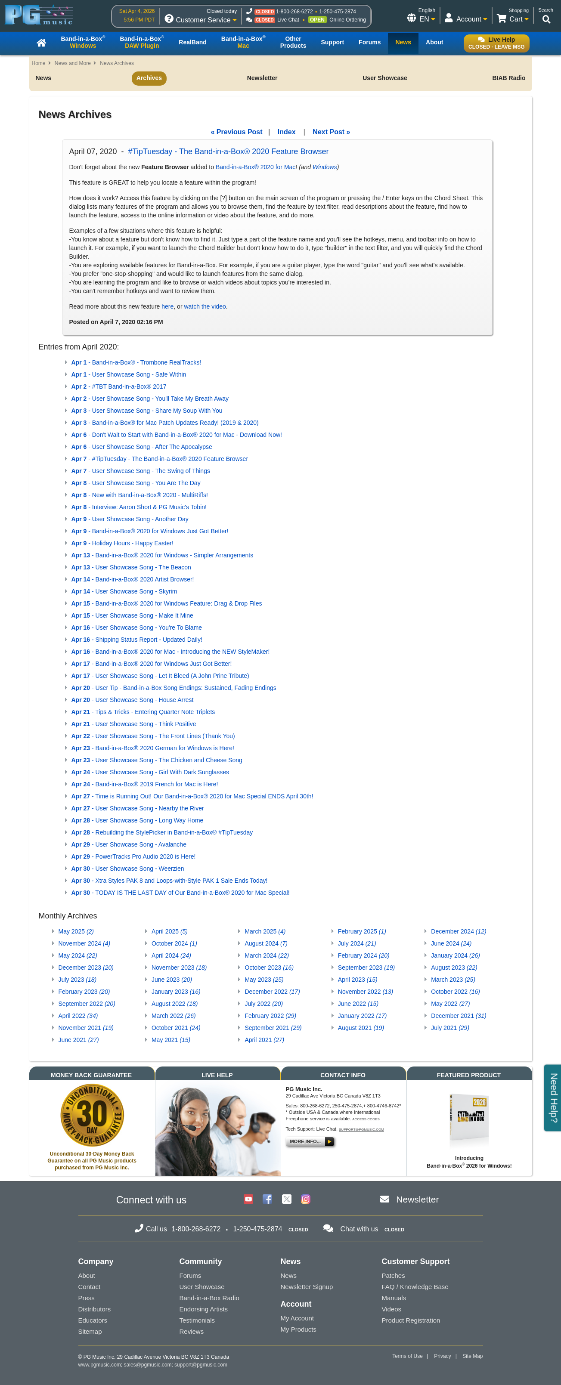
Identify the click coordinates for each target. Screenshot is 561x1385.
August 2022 (175, 1003)
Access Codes (366, 1119)
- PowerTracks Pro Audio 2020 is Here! (133, 856)
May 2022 (450, 1003)
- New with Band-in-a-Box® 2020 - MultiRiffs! (139, 495)
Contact (89, 1286)
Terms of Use (407, 1356)
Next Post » (331, 132)
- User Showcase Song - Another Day (130, 519)
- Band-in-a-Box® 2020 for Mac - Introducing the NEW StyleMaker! (170, 651)
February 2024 (364, 955)
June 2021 (79, 1039)
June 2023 (172, 979)
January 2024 (455, 955)
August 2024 (266, 943)
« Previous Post (237, 132)
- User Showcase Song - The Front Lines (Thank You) (153, 736)
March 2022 (174, 1015)
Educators (93, 1320)
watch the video (205, 306)
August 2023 (454, 967)
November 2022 (365, 991)
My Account (297, 1318)
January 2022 (362, 1015)
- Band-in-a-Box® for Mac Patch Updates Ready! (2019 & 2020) (165, 422)
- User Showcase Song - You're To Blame (136, 627)
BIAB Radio (508, 77)
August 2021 (361, 1027)
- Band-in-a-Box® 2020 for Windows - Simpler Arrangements (162, 555)
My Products (298, 1329)
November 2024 (85, 943)
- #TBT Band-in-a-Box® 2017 (119, 386)
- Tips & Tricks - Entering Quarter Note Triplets (143, 711)
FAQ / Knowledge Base (415, 1286)
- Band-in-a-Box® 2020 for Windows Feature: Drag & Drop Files (166, 603)
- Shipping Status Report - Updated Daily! (136, 639)
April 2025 (170, 931)
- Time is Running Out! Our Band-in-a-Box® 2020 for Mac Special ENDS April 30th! (192, 796)
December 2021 (458, 1015)
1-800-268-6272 (294, 12)
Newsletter (262, 77)
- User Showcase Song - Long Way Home (137, 820)
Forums (190, 1275)
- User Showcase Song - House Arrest (132, 699)
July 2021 (450, 1027)
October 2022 (455, 991)
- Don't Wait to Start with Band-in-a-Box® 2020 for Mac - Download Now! (176, 434)
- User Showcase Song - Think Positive (133, 723)
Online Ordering (347, 20)
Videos (392, 1309)
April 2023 (358, 979)
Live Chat (288, 20)
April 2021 (264, 1039)
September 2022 (87, 1003)
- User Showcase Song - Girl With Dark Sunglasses (150, 772)
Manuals (394, 1298)
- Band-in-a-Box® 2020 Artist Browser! (132, 579)
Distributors (94, 1309)
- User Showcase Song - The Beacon (131, 567)
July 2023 (78, 979)
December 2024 (458, 931)
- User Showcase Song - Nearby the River (137, 808)
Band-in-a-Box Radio (209, 1298)
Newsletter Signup (307, 1286)
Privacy (442, 1356)
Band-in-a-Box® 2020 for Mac (255, 167)
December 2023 (86, 967)
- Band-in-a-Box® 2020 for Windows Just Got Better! (150, 531)
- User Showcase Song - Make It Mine (132, 615)
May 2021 (171, 1039)
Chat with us (359, 1229)
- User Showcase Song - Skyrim (124, 591)
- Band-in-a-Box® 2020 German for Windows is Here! (152, 748)
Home (39, 63)
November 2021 (86, 1027)
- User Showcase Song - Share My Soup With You (147, 410)
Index (287, 132)
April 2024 (171, 955)
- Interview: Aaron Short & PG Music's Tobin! (139, 507)
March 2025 (265, 931)
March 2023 (453, 979)
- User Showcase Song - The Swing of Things (140, 470)
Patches (393, 1275)
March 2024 (267, 955)
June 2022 (358, 1003)
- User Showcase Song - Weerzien (127, 868)
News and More (73, 63)
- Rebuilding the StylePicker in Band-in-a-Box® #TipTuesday (162, 832)
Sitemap (90, 1331)
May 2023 (264, 979)
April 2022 (78, 1015)
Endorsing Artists (204, 1309)
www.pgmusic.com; (100, 1365)
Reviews (192, 1331)
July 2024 (357, 943)
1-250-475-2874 (337, 12)
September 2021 (273, 1027)
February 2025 (362, 931)
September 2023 (366, 967)
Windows (325, 167)
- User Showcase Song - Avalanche (128, 844)
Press (86, 1298)
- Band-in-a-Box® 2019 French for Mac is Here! (144, 784)
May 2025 (76, 931)
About (86, 1275)
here (167, 306)
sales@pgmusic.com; (149, 1365)
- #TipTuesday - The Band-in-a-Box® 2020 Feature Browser (159, 458)
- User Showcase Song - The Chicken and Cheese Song (156, 760)
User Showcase (385, 77)
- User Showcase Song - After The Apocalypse (141, 446)
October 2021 (176, 1027)
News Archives (117, 63)
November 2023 (179, 967)
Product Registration (411, 1320)
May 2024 (78, 955)
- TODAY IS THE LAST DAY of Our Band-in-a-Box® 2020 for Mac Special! (180, 892)
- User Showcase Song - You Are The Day (136, 482)
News (44, 77)
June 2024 (451, 943)
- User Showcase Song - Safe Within (128, 374)
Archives (149, 77)
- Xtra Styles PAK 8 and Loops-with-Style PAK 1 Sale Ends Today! (169, 880)
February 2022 (270, 1015)
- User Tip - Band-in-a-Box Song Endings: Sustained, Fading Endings (173, 687)
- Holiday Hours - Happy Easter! (122, 543)
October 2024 (174, 943)
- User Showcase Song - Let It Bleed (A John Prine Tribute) (160, 675)
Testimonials (197, 1320)
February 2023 (84, 991)
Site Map (472, 1356)
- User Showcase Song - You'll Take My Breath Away (150, 398)
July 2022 (264, 1003)
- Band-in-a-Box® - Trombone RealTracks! (136, 362)
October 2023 (269, 967)
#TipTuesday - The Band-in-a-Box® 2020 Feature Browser (228, 151)
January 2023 (176, 991)
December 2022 (272, 991)
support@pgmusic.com (361, 1129)
